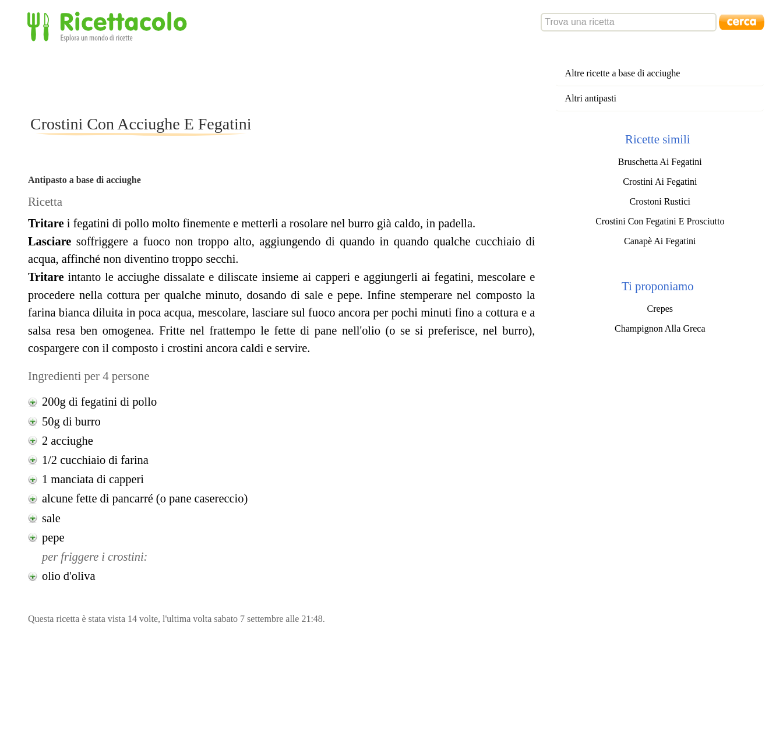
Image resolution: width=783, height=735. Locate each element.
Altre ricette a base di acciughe (622, 73)
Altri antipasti (590, 98)
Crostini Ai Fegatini (660, 182)
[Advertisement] (240, 78)
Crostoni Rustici (660, 201)
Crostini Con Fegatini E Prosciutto (659, 221)
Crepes (660, 309)
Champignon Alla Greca (660, 328)
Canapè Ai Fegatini (660, 241)
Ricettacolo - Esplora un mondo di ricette (109, 26)
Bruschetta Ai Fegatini (660, 162)
